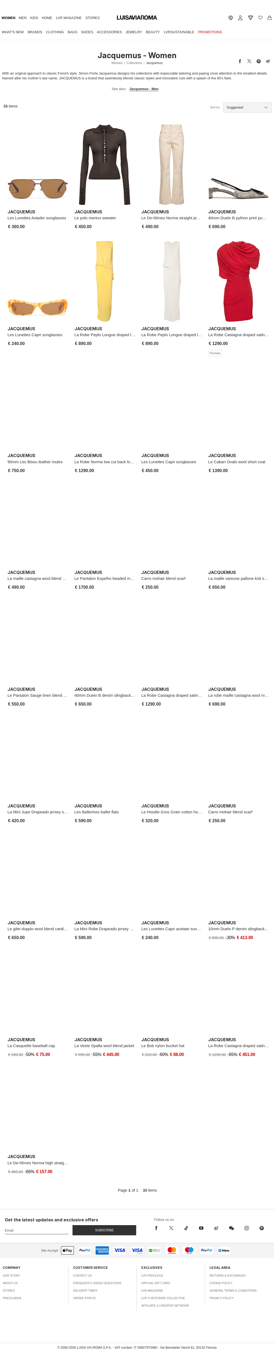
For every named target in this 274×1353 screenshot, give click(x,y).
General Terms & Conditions (233, 1290)
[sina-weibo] (216, 1228)
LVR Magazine (69, 18)
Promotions (210, 32)
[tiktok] (186, 1228)
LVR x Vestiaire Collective (163, 1298)
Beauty (153, 32)
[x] (171, 1228)
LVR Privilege (152, 1275)
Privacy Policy (222, 1298)
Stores (92, 18)
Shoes (87, 32)
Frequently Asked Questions (97, 1283)
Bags (72, 32)
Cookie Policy (221, 1283)
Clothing (55, 32)
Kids (34, 18)
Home (47, 18)
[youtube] (201, 1228)
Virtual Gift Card (155, 1283)
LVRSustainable (179, 32)
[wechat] (231, 1228)
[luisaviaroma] (137, 17)
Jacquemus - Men (143, 89)
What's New (13, 32)
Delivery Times (85, 1290)
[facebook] (157, 1228)
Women (8, 18)
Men (22, 18)
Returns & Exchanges (228, 1275)
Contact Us (82, 1275)
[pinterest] (262, 1228)
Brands (35, 32)
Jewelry (134, 32)
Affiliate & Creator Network (165, 1305)
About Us (10, 1283)
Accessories (109, 32)
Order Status (84, 1298)
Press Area (12, 1298)
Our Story (11, 1275)
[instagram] (247, 1228)
